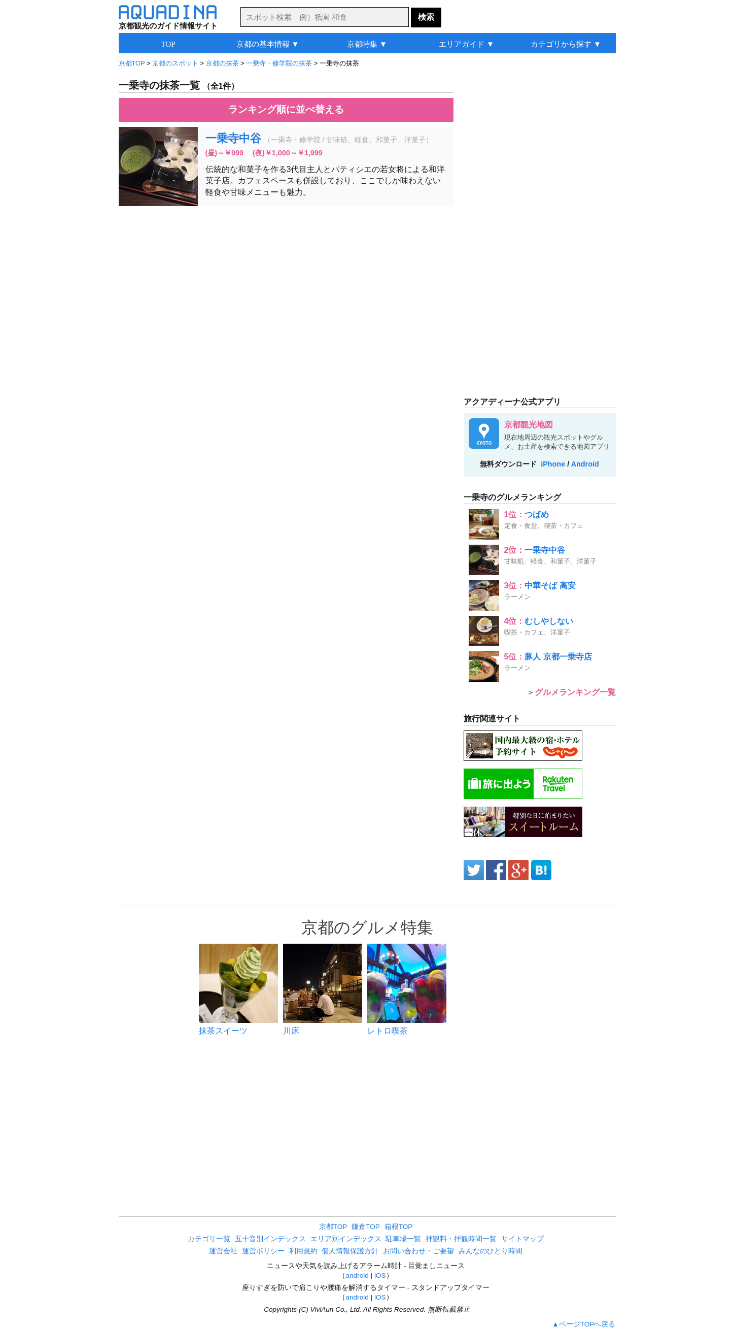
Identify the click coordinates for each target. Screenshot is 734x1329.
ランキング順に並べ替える (286, 109)
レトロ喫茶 (387, 1030)
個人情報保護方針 (350, 1251)
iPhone (553, 464)
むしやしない (549, 621)
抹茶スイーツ (223, 1030)
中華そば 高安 (550, 585)
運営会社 (223, 1251)
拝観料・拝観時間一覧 (461, 1239)
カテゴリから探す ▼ (566, 44)
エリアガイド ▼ (466, 44)
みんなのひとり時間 (490, 1251)
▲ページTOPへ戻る (583, 1324)
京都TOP (333, 1227)
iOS (380, 1275)
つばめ (537, 514)
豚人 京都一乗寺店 (558, 656)
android (356, 1275)
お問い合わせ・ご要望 (418, 1251)
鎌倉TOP (366, 1227)
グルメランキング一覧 (575, 692)
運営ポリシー (263, 1251)
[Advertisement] (286, 287)
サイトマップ (522, 1239)
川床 (291, 1030)
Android (585, 464)
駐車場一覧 (403, 1239)
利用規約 (303, 1251)
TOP (168, 44)
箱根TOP (399, 1227)
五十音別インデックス (270, 1239)
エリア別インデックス (345, 1239)
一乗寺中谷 (233, 138)
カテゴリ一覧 (209, 1239)
